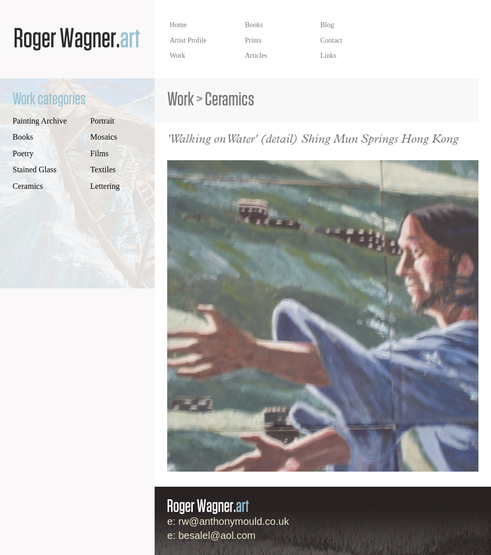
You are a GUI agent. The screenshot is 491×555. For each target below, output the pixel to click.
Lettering (105, 186)
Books (23, 137)
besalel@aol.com (217, 535)
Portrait (102, 121)
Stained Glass (35, 169)
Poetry (23, 153)
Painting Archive (40, 121)
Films (99, 153)
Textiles (102, 169)
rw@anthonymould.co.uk (233, 521)
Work (180, 99)
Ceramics (28, 186)
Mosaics (103, 137)
